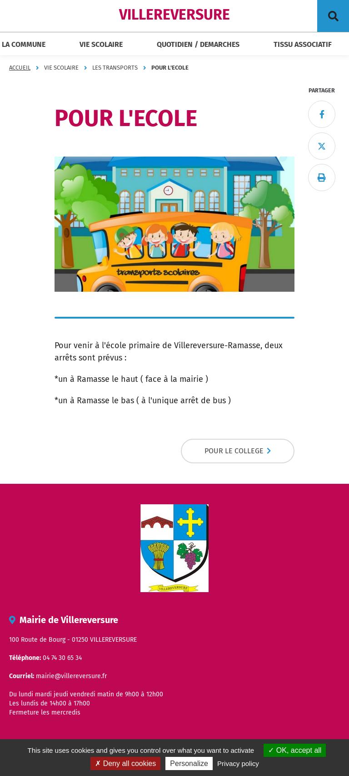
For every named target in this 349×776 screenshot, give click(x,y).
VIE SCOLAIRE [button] (101, 44)
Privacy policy (238, 763)
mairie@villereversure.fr (71, 676)
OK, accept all (294, 750)
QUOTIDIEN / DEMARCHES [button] (198, 44)
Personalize (189, 763)
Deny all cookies (125, 763)
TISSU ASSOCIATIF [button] (303, 44)
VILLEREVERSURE (174, 14)
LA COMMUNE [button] (23, 44)
